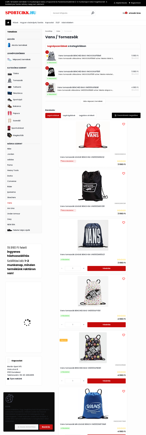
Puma (10, 165)
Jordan (10, 154)
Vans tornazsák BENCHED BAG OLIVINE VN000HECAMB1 (108, 340)
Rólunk (15, 22)
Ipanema (11, 192)
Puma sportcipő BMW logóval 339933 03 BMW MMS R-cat (30, 294)
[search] (92, 13)
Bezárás (46, 427)
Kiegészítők (15, 135)
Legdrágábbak (69, 115)
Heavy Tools (13, 170)
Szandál (13, 120)
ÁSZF (58, 22)
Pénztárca (14, 93)
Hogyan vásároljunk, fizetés (31, 22)
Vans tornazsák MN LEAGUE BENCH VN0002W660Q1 (92, 278)
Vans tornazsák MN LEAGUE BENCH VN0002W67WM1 (123, 217)
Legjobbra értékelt (86, 115)
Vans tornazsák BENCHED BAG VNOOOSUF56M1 (75, 340)
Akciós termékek (17, 45)
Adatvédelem (67, 22)
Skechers (11, 197)
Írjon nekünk (16, 378)
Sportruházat (15, 128)
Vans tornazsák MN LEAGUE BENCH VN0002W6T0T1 (60, 281)
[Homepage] (8, 22)
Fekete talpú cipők (18, 230)
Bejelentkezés (121, 3)
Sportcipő (14, 100)
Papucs (13, 113)
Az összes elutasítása (26, 427)
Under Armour (13, 213)
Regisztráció (136, 3)
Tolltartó (14, 87)
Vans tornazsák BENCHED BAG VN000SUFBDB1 (91, 217)
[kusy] (116, 172)
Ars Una (10, 208)
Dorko (10, 176)
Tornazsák (15, 80)
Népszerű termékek (19, 59)
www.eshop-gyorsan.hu (78, 433)
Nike (9, 148)
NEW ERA (11, 224)
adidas (10, 159)
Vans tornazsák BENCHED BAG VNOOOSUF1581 (122, 278)
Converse (11, 181)
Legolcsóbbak (53, 115)
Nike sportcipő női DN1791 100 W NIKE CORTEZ (27, 337)
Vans (9, 203)
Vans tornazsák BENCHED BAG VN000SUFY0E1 (59, 216)
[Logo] (21, 13)
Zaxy (9, 219)
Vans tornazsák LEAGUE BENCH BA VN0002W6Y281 (91, 160)
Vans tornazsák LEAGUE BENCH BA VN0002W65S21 (122, 156)
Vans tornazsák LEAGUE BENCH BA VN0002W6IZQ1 (59, 160)
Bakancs (14, 106)
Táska (13, 73)
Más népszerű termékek (93, 101)
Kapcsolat (49, 22)
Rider (9, 186)
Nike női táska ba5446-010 (29, 312)
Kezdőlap (48, 31)
